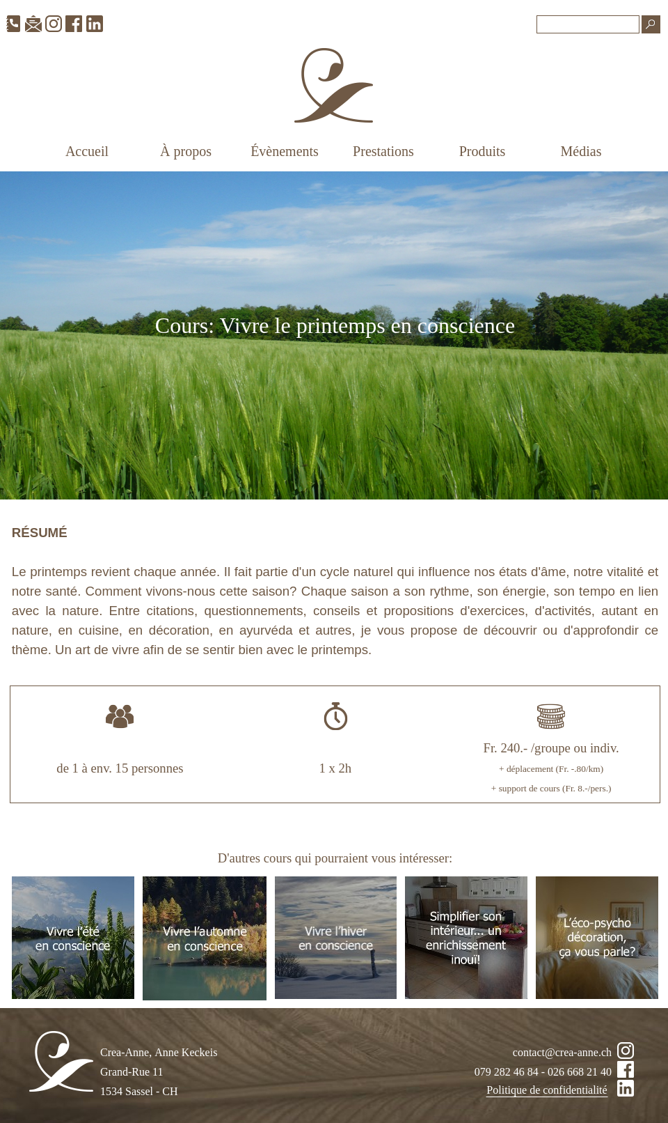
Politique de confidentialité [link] (546, 1090)
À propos (186, 151)
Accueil (87, 151)
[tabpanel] (335, 335)
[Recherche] (587, 24)
